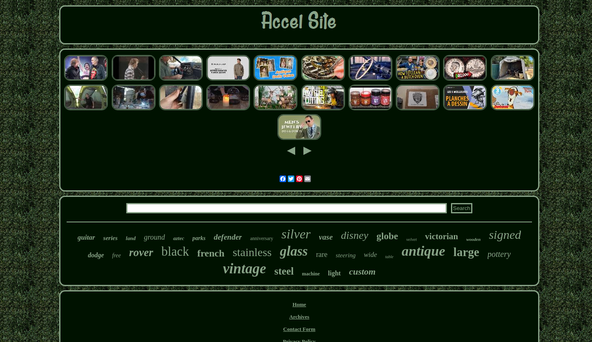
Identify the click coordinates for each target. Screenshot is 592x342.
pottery (499, 254)
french (210, 253)
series (110, 238)
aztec (178, 238)
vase (326, 237)
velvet (411, 239)
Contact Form (299, 329)
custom (362, 271)
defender (228, 237)
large (466, 252)
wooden (473, 239)
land (131, 238)
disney (354, 235)
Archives (299, 317)
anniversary (261, 238)
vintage (244, 269)
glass (294, 251)
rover (141, 252)
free (116, 255)
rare (322, 254)
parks (199, 238)
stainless (252, 252)
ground (154, 237)
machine (310, 274)
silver (295, 233)
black (175, 251)
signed (505, 234)
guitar (86, 237)
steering (346, 255)
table (389, 256)
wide (370, 255)
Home (299, 304)
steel (284, 271)
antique (423, 251)
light (334, 273)
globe (387, 236)
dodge (96, 255)
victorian (441, 236)
